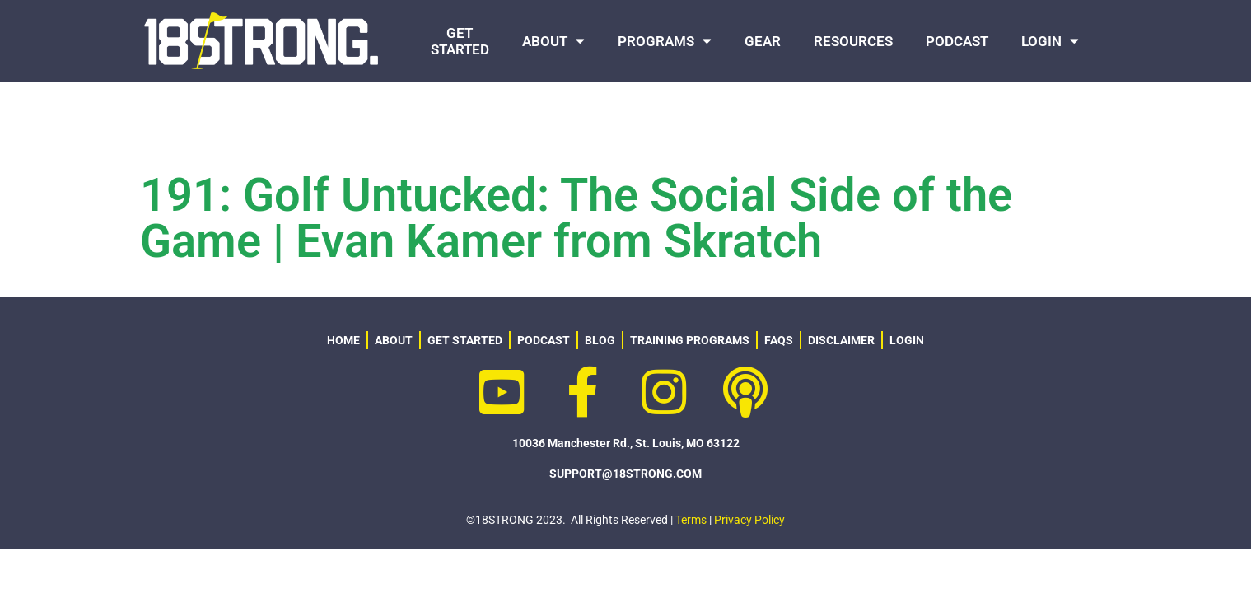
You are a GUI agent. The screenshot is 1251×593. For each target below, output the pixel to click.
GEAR (763, 41)
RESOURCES (853, 41)
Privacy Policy (749, 519)
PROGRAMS (665, 41)
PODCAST (957, 41)
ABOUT (553, 41)
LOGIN (1050, 41)
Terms (691, 519)
